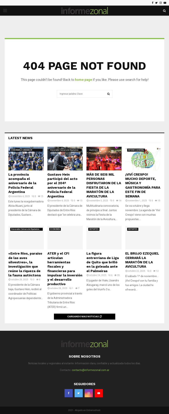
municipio (93, 150)
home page (83, 80)
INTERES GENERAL (136, 150)
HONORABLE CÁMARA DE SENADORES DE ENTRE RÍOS (23, 150)
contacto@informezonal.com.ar (90, 370)
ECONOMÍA (55, 229)
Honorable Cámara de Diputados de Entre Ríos (64, 150)
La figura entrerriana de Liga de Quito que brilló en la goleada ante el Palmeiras (102, 262)
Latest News (20, 138)
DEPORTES (94, 229)
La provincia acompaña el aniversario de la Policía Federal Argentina (22, 183)
